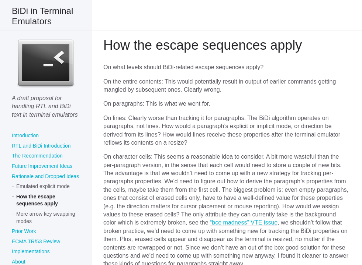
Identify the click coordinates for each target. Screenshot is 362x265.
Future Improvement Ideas (42, 166)
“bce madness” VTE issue (243, 222)
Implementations (31, 251)
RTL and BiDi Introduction (41, 146)
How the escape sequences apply (37, 200)
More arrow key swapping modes (45, 217)
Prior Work (24, 231)
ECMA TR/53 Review (36, 241)
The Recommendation (37, 156)
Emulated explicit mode (43, 186)
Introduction (25, 135)
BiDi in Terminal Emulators (42, 16)
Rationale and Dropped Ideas (45, 176)
